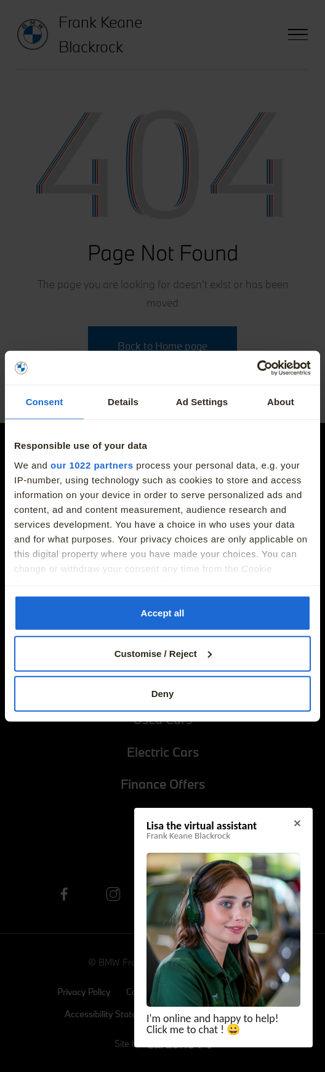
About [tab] (280, 402)
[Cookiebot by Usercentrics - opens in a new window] (257, 368)
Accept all (163, 613)
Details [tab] (123, 402)
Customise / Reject (163, 653)
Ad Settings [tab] (202, 402)
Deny (162, 693)
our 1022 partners (91, 464)
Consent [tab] (44, 402)
